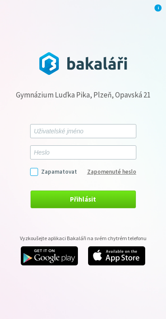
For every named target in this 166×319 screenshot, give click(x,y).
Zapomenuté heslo (111, 171)
